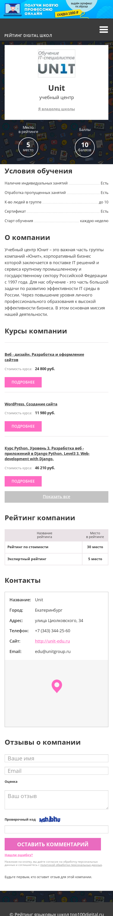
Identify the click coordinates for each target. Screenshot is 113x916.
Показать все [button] (56, 496)
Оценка (11, 781)
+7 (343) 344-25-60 (52, 630)
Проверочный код (20, 819)
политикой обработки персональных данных (71, 865)
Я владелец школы (56, 109)
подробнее (23, 382)
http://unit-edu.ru (52, 641)
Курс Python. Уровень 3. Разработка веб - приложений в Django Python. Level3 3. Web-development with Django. (47, 453)
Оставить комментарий (52, 844)
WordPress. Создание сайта (31, 404)
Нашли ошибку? (19, 855)
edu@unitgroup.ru (53, 651)
